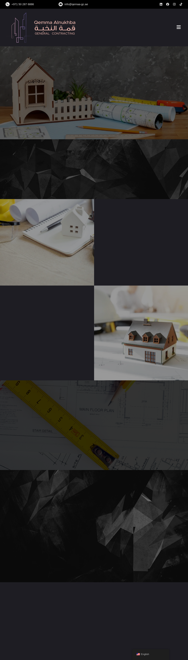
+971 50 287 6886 (22, 4)
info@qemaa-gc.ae (76, 4)
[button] (178, 27)
